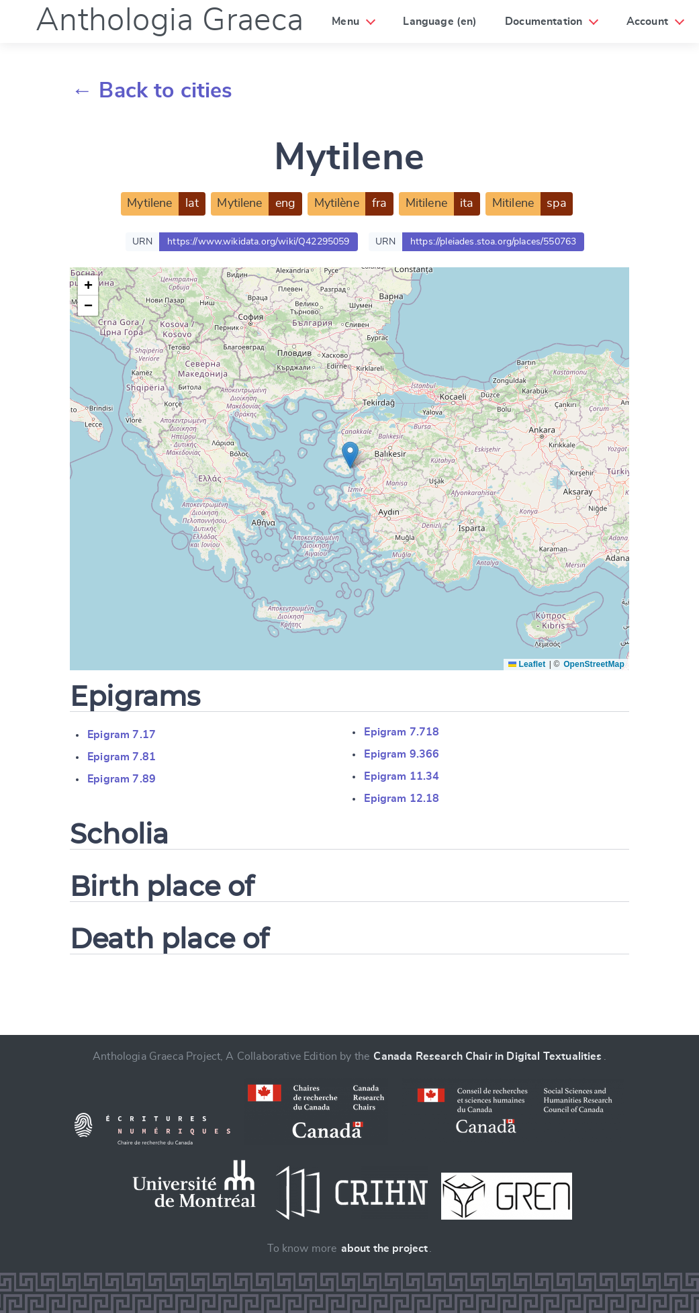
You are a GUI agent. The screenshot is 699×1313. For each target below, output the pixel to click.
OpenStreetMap (593, 664)
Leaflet (526, 664)
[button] (350, 455)
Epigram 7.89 (121, 779)
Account (647, 21)
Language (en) (440, 21)
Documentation (543, 21)
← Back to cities (152, 90)
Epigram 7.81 (121, 757)
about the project (384, 1248)
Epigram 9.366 (401, 754)
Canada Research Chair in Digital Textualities (487, 1056)
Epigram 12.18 (401, 798)
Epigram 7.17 (121, 734)
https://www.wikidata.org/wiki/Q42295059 (258, 241)
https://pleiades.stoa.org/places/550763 (493, 241)
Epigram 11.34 (401, 776)
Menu (345, 21)
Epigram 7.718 (401, 732)
